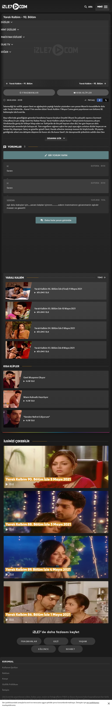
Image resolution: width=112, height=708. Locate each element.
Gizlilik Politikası (10, 666)
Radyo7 (32, 693)
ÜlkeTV (54, 693)
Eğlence (93, 619)
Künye (5, 659)
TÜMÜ (101, 277)
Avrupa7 (43, 693)
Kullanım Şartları (10, 646)
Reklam (5, 653)
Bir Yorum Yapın (56, 155)
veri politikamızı (92, 702)
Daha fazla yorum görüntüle (56, 220)
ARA (88, 7)
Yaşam (68, 619)
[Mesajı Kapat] (109, 703)
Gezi (43, 619)
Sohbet (56, 628)
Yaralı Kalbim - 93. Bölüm (95, 83)
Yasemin (88, 693)
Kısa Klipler (83, 92)
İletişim (5, 673)
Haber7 (71, 693)
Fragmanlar (29, 92)
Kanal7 (20, 693)
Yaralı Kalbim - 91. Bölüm (17, 83)
